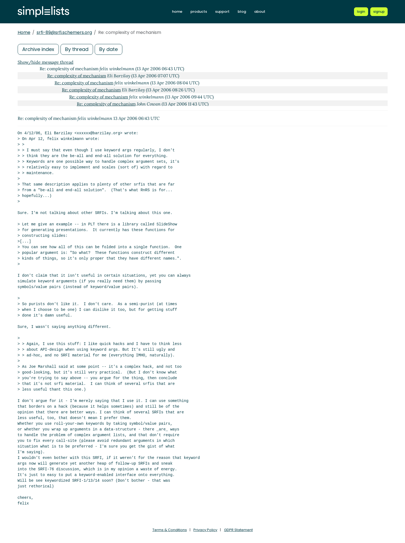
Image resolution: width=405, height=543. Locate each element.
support (222, 11)
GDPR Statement (238, 529)
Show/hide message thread (46, 62)
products (198, 11)
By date (108, 49)
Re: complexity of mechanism (76, 75)
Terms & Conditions (169, 529)
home (177, 11)
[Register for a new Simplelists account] (379, 11)
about (259, 11)
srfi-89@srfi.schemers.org (64, 32)
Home (24, 32)
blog (242, 11)
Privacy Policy (205, 529)
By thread (76, 49)
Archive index (38, 49)
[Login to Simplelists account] (361, 11)
